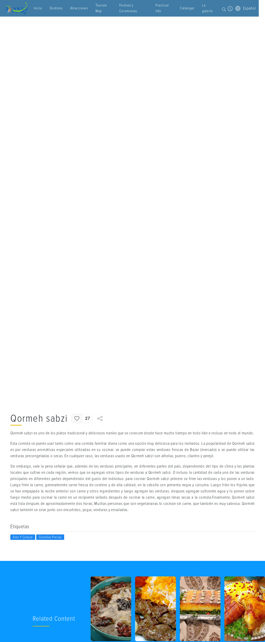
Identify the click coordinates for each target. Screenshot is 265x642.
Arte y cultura (23, 537)
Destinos (60, 8)
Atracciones (83, 8)
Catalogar (175, 8)
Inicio (43, 8)
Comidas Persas (50, 537)
